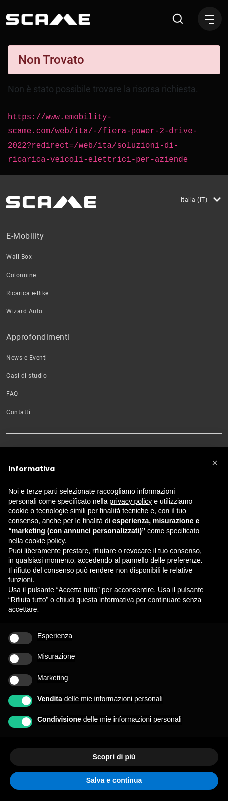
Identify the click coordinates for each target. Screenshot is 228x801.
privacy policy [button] (130, 501)
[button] (215, 463)
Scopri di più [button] (114, 757)
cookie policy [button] (44, 541)
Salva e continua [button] (114, 780)
